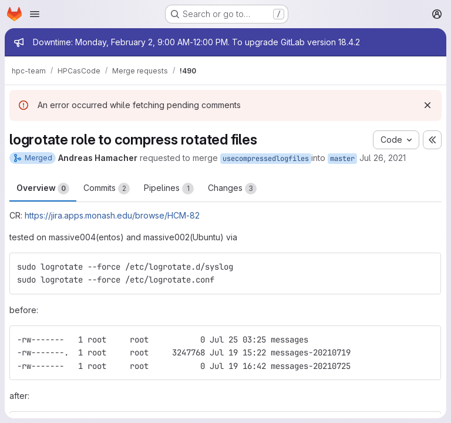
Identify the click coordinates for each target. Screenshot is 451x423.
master (342, 158)
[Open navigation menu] (34, 14)
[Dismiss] (427, 105)
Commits (106, 188)
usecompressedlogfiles (266, 158)
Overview (42, 188)
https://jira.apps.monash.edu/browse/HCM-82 (112, 215)
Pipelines (169, 188)
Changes (232, 188)
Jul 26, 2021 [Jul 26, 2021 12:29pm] (382, 158)
